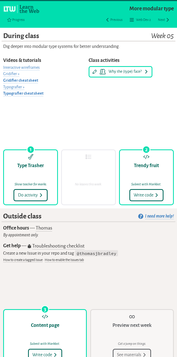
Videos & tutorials (22, 60)
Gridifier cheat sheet (20, 80)
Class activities (104, 60)
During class (88, 36)
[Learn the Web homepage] (21, 9)
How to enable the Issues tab (64, 260)
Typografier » (13, 87)
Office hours (27, 228)
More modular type (151, 8)
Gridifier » (11, 73)
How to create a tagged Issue (23, 260)
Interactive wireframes (21, 67)
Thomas (44, 228)
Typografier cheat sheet (23, 93)
